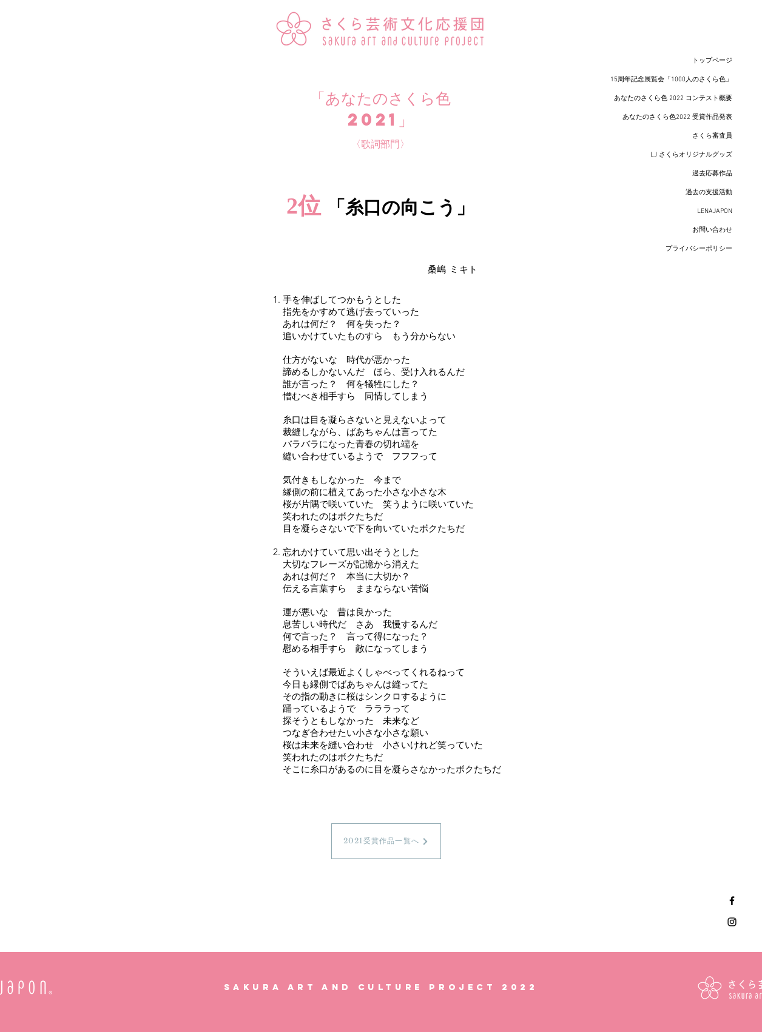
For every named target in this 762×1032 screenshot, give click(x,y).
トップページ (712, 61)
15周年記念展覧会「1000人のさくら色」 (671, 80)
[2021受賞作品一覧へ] (386, 841)
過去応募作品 (712, 174)
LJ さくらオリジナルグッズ (691, 155)
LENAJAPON (714, 211)
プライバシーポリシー (699, 249)
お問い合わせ (712, 230)
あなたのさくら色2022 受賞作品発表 (677, 117)
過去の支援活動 (709, 193)
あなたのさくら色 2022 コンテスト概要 (673, 99)
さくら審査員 (712, 136)
